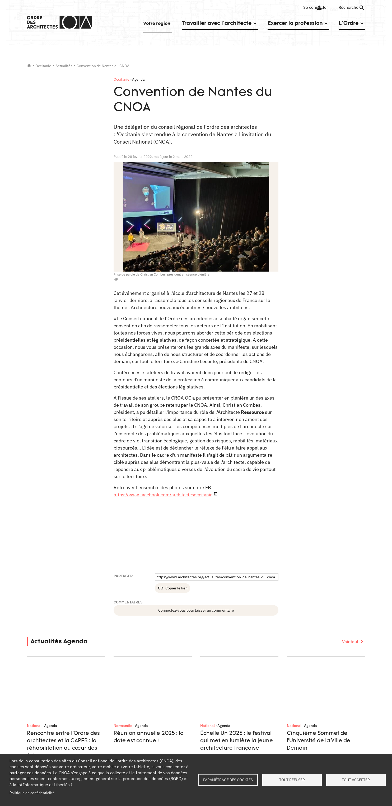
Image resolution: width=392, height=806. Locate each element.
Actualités (63, 65)
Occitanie (43, 65)
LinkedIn (308, 675)
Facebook (321, 675)
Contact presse (39, 722)
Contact (287, 712)
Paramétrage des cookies (228, 779)
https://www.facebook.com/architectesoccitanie (165, 495)
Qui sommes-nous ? (43, 712)
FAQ (284, 722)
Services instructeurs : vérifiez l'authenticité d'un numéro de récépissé (232, 715)
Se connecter (310, 7)
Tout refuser (292, 779)
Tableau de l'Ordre (126, 712)
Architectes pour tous (214, 736)
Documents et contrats (130, 750)
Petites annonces (125, 731)
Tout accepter (356, 779)
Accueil (29, 65)
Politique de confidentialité (32, 792)
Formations (120, 722)
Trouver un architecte (129, 741)
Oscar (201, 727)
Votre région (150, 23)
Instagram (347, 675)
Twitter (334, 675)
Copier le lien (176, 588)
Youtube (359, 675)
